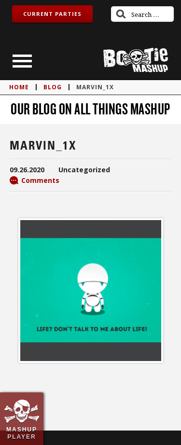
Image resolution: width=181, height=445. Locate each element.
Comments (40, 180)
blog (52, 87)
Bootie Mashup (135, 60)
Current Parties (52, 13)
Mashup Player (21, 433)
